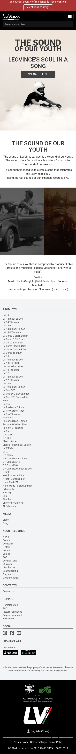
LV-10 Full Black (11, 363)
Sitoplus (7, 499)
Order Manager (11, 577)
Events (6, 540)
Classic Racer (10, 441)
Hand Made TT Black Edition (17, 485)
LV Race (7, 431)
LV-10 (6, 356)
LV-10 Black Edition (13, 359)
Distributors (9, 567)
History (6, 547)
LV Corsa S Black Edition (15, 335)
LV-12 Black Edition (13, 376)
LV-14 (6, 315)
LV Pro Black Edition (13, 407)
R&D (5, 557)
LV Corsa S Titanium (13, 342)
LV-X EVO (8, 448)
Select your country (38, 7)
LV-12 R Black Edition (14, 387)
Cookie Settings (38, 742)
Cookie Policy (56, 742)
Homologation (10, 605)
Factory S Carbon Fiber (15, 424)
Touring (7, 492)
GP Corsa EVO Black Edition (17, 468)
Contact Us (8, 591)
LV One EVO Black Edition (16, 393)
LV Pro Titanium (11, 414)
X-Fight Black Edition (14, 475)
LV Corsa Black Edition (14, 346)
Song (5, 523)
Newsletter (8, 618)
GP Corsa (8, 455)
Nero (5, 400)
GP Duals (7, 434)
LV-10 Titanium (11, 369)
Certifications (10, 560)
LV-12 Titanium (11, 380)
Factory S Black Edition (15, 421)
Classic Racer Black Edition (17, 444)
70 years (7, 564)
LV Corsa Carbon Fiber (14, 349)
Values (6, 553)
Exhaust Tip (9, 489)
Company (8, 543)
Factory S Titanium (13, 427)
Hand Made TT (10, 482)
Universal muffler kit (13, 502)
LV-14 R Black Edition (14, 329)
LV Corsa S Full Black (14, 339)
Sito (5, 496)
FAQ (5, 608)
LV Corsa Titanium (12, 352)
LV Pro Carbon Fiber (13, 410)
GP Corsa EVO (10, 465)
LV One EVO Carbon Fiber (16, 397)
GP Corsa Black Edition (15, 458)
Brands (6, 550)
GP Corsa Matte (11, 461)
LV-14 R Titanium (12, 332)
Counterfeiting (10, 571)
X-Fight (6, 472)
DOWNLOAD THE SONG (38, 74)
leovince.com (23, 748)
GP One (7, 438)
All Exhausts (9, 506)
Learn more (9, 647)
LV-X (5, 451)
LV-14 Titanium (11, 322)
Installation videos (12, 611)
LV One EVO (9, 390)
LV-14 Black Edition (13, 318)
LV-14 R (7, 325)
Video (6, 519)
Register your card (12, 615)
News (6, 536)
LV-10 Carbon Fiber (13, 366)
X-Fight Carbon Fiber (14, 479)
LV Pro (6, 404)
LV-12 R (7, 383)
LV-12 (6, 373)
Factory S (8, 417)
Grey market (9, 574)
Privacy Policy (20, 742)
